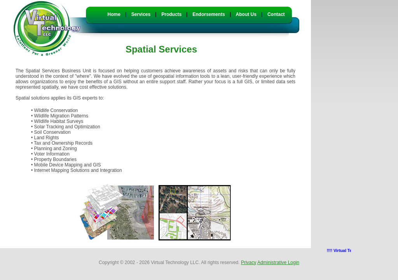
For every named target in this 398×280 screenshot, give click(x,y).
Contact (276, 14)
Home (114, 14)
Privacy (248, 262)
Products (171, 14)
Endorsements (208, 14)
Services (140, 14)
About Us (246, 14)
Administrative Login (278, 262)
